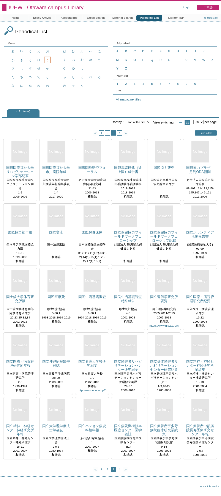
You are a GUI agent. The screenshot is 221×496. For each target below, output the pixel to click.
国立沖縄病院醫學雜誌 (56, 363)
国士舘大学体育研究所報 (20, 299)
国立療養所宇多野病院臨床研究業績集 (164, 430)
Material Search (122, 17)
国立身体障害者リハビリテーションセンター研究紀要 (164, 365)
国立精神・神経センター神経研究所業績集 (200, 365)
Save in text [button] (206, 133)
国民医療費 (56, 297)
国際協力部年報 (20, 232)
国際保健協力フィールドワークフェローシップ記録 (164, 236)
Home (15, 17)
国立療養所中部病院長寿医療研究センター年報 (200, 430)
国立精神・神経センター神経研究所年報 (20, 430)
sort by (117, 122)
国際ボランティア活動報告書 (200, 234)
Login (186, 7)
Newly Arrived (42, 17)
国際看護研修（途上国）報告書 (128, 170)
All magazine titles (128, 99)
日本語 (208, 7)
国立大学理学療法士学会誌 (56, 428)
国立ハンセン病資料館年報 (92, 428)
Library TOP (176, 17)
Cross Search (96, 17)
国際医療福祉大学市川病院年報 (56, 170)
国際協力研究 (164, 168)
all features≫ (211, 18)
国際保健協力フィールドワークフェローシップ (128, 236)
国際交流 (56, 232)
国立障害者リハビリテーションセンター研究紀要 (128, 365)
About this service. (210, 486)
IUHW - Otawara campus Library (46, 7)
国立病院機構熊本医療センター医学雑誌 (128, 430)
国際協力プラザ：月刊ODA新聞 (200, 170)
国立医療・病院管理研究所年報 (20, 363)
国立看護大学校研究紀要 (92, 363)
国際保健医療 (92, 232)
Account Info (69, 17)
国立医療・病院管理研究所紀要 (200, 299)
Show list (180, 122)
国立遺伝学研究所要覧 (164, 299)
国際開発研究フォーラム (92, 170)
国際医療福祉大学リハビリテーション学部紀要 (20, 172)
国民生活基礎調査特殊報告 (128, 299)
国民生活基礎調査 (92, 297)
